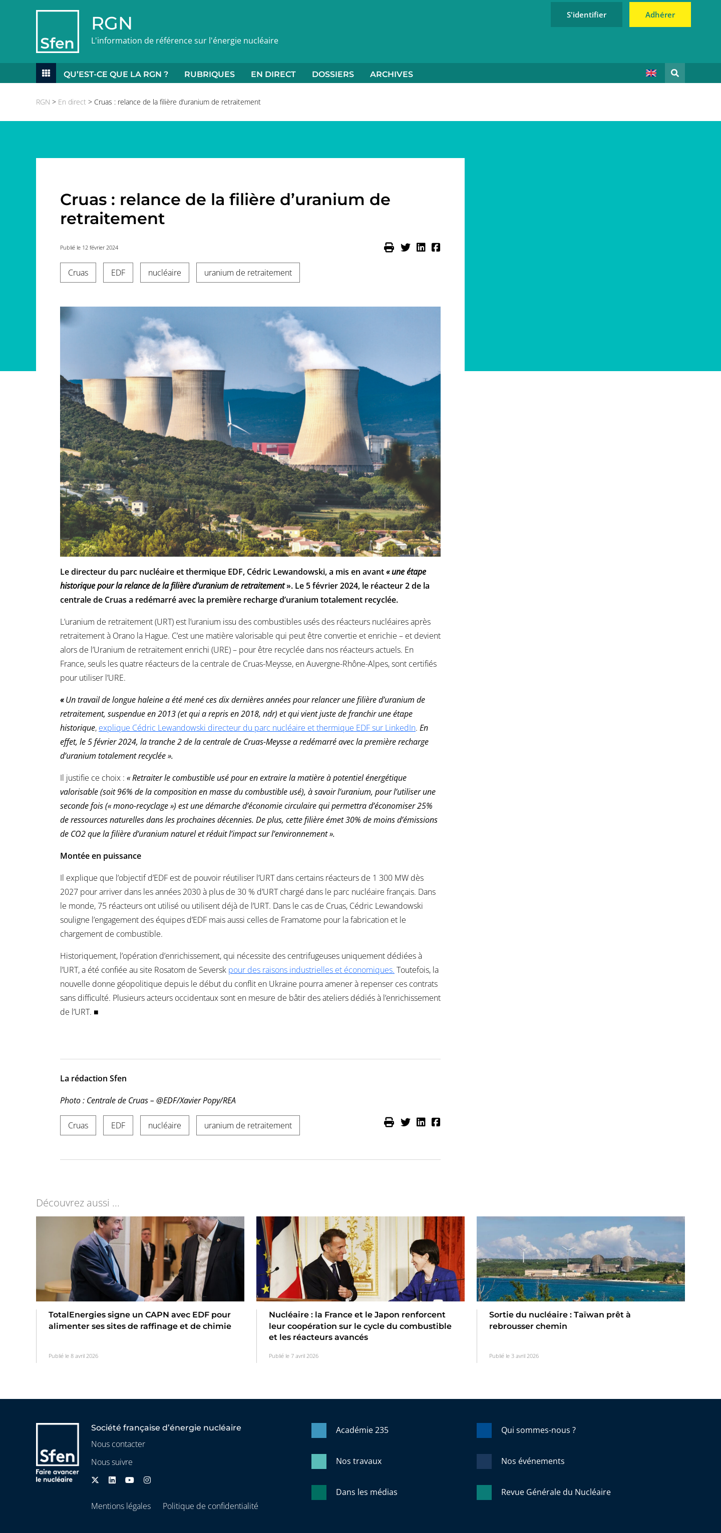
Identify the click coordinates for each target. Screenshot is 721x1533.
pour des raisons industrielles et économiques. (311, 969)
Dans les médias (367, 1491)
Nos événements (533, 1460)
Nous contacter (118, 1443)
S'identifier (586, 15)
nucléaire (164, 272)
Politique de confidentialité (210, 1505)
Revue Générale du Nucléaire (556, 1491)
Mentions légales (121, 1505)
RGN (112, 23)
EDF (118, 272)
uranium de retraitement (248, 272)
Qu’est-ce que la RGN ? (116, 74)
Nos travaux (359, 1460)
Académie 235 (362, 1429)
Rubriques (209, 74)
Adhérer (660, 15)
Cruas (78, 272)
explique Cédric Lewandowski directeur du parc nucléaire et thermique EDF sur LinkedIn (257, 727)
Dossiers (333, 74)
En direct (273, 74)
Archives (391, 74)
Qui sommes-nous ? (538, 1429)
